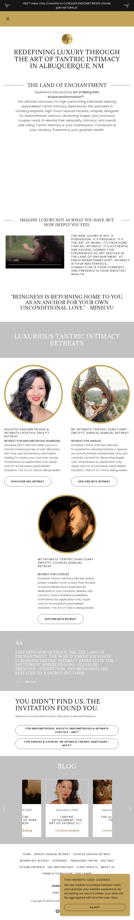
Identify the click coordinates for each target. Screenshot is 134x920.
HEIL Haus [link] (107, 860)
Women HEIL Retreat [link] (35, 860)
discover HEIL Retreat (24, 481)
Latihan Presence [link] (32, 867)
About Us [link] (108, 867)
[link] (67, 39)
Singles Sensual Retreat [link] (52, 854)
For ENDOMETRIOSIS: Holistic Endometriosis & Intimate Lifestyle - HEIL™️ (61, 730)
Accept (82, 907)
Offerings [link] (59, 860)
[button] (7, 18)
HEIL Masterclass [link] (60, 867)
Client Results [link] (87, 867)
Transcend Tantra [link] (84, 860)
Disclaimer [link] (84, 873)
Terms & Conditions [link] (57, 873)
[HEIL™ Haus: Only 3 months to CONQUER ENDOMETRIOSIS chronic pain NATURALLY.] (67, 5)
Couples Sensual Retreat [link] (92, 854)
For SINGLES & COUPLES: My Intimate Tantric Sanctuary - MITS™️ (62, 743)
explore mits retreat (90, 481)
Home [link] (27, 854)
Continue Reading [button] (43, 831)
